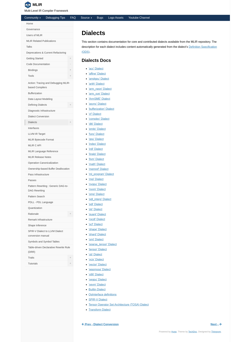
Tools (50, 76)
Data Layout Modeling (40, 99)
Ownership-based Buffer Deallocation (49, 168)
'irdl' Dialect (96, 148)
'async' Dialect (97, 103)
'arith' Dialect (97, 83)
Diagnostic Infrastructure (41, 110)
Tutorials (50, 263)
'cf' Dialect (95, 113)
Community (32, 17)
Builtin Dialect (97, 289)
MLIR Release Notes (39, 157)
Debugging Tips (55, 17)
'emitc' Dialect (97, 128)
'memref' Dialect (99, 169)
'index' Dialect (97, 143)
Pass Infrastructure (38, 174)
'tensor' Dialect (98, 249)
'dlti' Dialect (96, 123)
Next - (216, 324)
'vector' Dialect (98, 264)
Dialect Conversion (38, 116)
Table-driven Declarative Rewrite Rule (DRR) (49, 249)
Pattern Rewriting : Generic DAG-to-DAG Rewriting (48, 188)
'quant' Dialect (97, 214)
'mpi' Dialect (96, 179)
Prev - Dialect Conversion (100, 324)
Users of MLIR (34, 35)
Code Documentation (49, 64)
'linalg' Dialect (97, 154)
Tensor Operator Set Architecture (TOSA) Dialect (119, 304)
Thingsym (216, 331)
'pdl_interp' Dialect (100, 199)
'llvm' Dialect (96, 159)
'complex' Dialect (99, 118)
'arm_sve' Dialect (99, 93)
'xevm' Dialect (97, 284)
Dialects (50, 122)
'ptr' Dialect (95, 209)
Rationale (50, 214)
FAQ (73, 17)
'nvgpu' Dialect (98, 184)
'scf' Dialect (96, 224)
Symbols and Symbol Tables (44, 241)
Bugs (100, 17)
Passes (32, 180)
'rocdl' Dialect (97, 219)
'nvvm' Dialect (97, 189)
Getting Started (49, 58)
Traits (50, 258)
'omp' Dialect (97, 194)
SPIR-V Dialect (98, 299)
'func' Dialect (96, 133)
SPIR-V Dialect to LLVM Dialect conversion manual (45, 233)
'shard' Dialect (97, 234)
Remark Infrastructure (40, 219)
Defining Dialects (50, 105)
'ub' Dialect (95, 254)
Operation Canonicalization (43, 162)
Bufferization (35, 93)
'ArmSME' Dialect (99, 98)
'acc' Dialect (96, 68)
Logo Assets (115, 17)
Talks (29, 46)
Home (29, 23)
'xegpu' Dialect (98, 279)
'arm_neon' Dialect (100, 88)
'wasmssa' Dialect (100, 269)
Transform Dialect (100, 309)
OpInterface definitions (103, 294)
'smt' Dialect (96, 239)
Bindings (50, 70)
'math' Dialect (97, 164)
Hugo (174, 331)
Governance (33, 29)
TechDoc (192, 331)
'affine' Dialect (97, 73)
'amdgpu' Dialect (99, 78)
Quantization (35, 208)
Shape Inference (37, 225)
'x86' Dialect (96, 274)
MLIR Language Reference (43, 151)
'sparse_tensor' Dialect (103, 244)
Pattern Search (36, 196)
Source (86, 17)
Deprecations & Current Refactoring (46, 52)
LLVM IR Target (36, 133)
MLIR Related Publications (41, 41)
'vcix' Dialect (96, 259)
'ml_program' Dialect (101, 174)
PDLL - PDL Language (40, 202)
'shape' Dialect (98, 229)
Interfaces (33, 128)
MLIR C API (34, 145)
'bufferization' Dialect (101, 108)
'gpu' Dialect (96, 139)
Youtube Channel (139, 17)
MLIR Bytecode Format (41, 139)
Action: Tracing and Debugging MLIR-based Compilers (49, 85)
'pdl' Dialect (96, 204)
